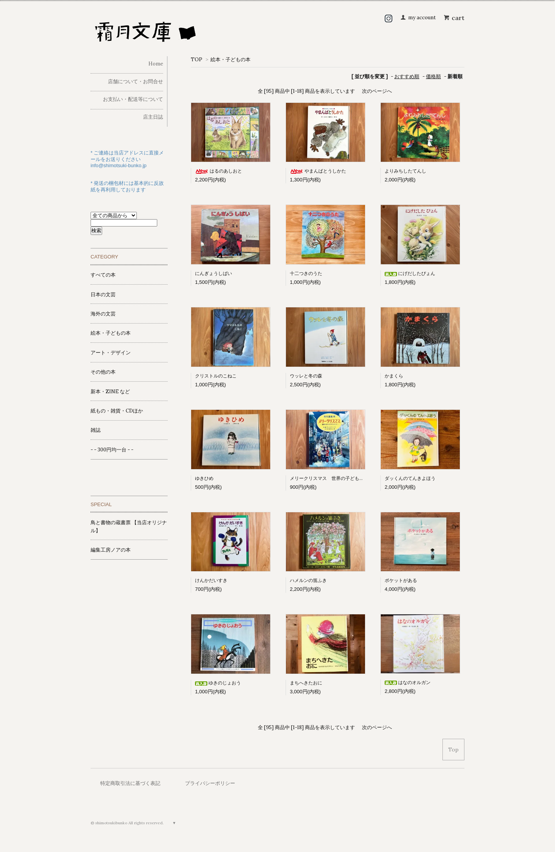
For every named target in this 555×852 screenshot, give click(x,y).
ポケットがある (401, 580)
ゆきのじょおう (218, 683)
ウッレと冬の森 (306, 376)
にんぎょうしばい (213, 273)
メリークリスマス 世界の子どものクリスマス (338, 478)
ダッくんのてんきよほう (410, 478)
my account (422, 17)
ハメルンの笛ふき (308, 580)
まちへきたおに (306, 683)
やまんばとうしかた (318, 171)
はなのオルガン (408, 682)
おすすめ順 (406, 76)
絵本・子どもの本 (230, 59)
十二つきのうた (306, 273)
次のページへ (377, 91)
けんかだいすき (211, 580)
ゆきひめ (204, 478)
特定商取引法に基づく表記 (130, 783)
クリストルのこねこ (216, 376)
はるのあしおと (218, 171)
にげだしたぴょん (410, 273)
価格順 (433, 76)
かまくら (394, 376)
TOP (196, 59)
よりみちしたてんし (405, 171)
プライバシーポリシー (210, 783)
